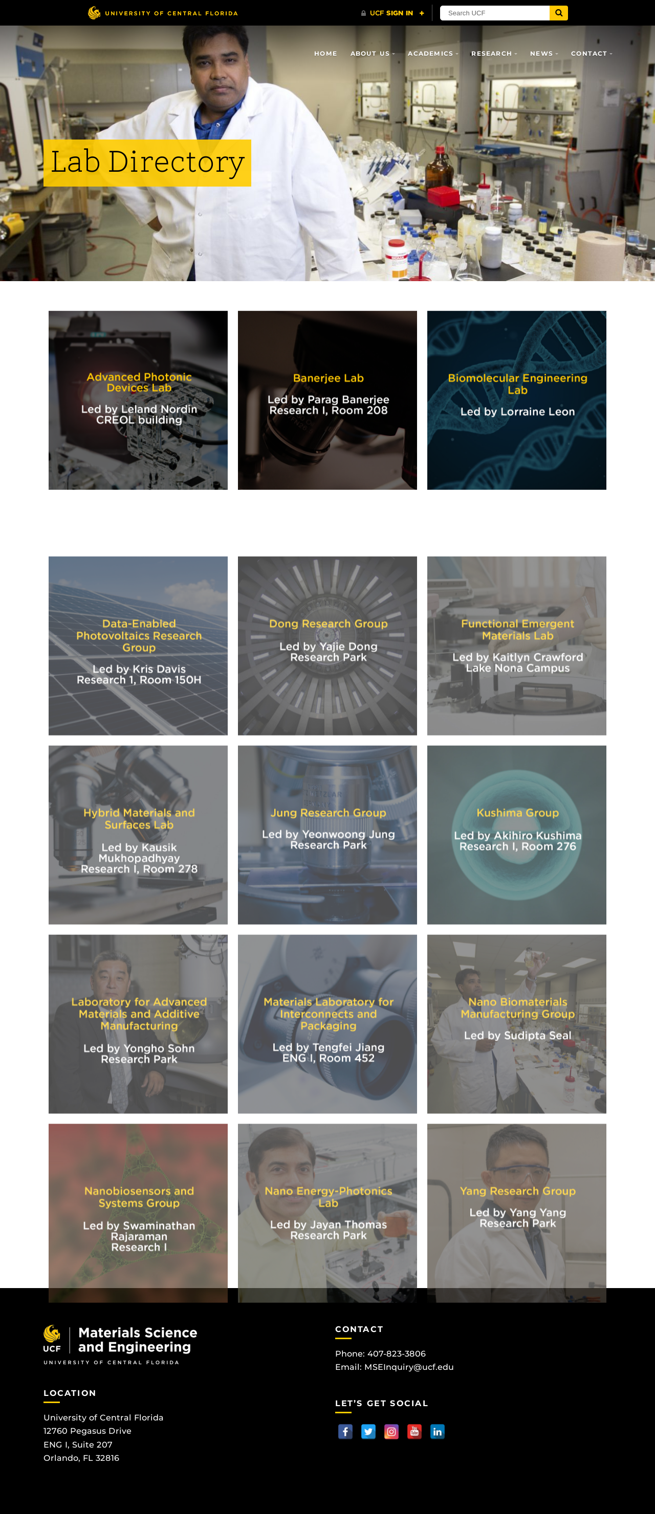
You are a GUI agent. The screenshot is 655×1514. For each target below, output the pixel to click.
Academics (430, 53)
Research (491, 53)
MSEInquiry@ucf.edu (409, 1367)
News (541, 53)
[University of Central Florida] (162, 12)
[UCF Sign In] (393, 13)
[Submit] (559, 13)
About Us (370, 53)
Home (325, 53)
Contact (589, 53)
